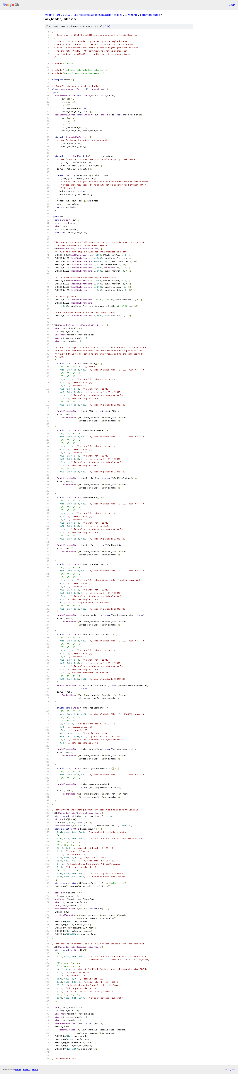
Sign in (232, 4)
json (232, 1069)
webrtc (49, 15)
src (58, 15)
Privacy (26, 1069)
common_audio (150, 15)
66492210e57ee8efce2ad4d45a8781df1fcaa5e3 (92, 15)
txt (225, 1069)
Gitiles (18, 1069)
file (106, 26)
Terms (35, 1069)
